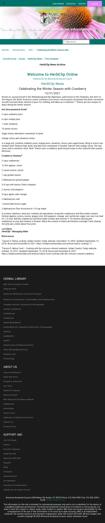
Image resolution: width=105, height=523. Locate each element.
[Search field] (76, 41)
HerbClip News (19, 50)
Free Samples (52, 59)
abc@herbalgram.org (55, 500)
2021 (31, 50)
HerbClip (5, 50)
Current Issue (9, 59)
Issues (22, 59)
